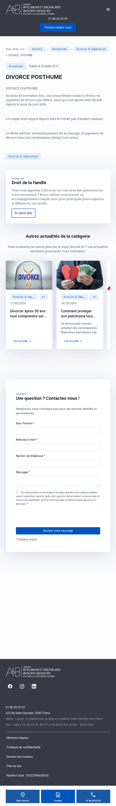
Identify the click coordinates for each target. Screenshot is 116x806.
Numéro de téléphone (30, 456)
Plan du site (14, 766)
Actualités (59, 49)
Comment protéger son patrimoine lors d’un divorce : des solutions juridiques (77, 314)
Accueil (37, 49)
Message (23, 472)
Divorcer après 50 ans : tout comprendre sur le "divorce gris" (29, 314)
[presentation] (43, 523)
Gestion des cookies (20, 756)
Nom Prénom (25, 423)
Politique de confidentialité (23, 747)
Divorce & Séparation (91, 49)
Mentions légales (18, 738)
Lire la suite (20, 341)
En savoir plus (23, 213)
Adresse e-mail (26, 439)
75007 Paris (28, 713)
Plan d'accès (22, 800)
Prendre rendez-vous (57, 27)
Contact (58, 800)
